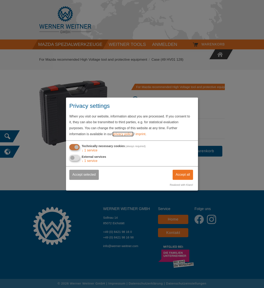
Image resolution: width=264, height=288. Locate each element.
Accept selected (84, 174)
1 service (90, 150)
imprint (140, 134)
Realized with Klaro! (181, 184)
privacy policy (123, 134)
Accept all (183, 174)
